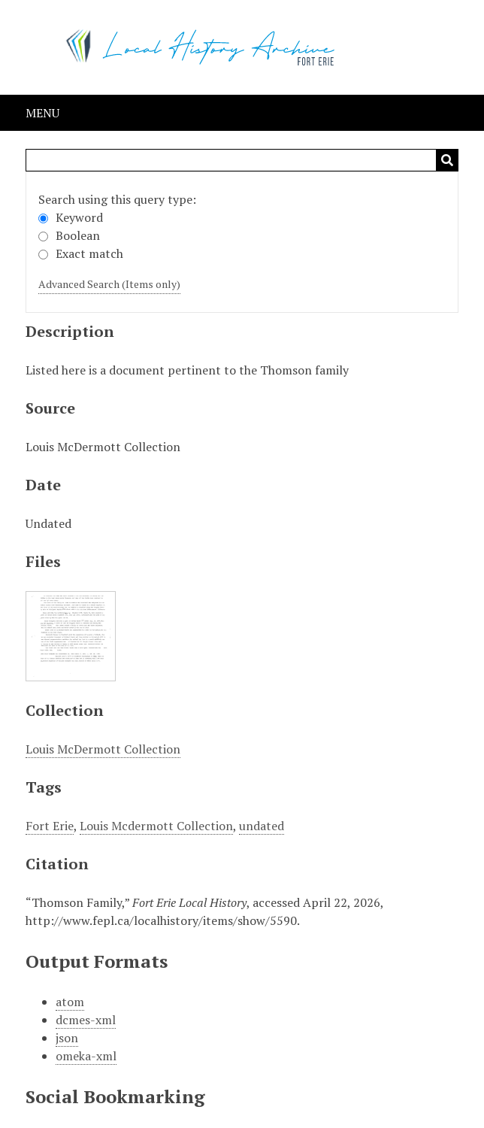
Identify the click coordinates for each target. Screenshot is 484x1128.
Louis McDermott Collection (103, 749)
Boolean (69, 235)
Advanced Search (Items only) (109, 284)
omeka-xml (86, 1056)
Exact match (80, 253)
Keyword (70, 217)
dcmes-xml (86, 1019)
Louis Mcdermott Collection (156, 825)
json (67, 1037)
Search (447, 160)
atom (70, 1001)
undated (261, 825)
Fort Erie (50, 825)
